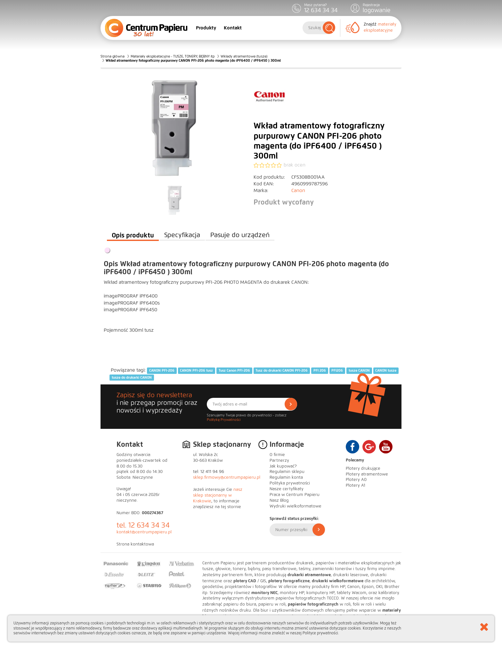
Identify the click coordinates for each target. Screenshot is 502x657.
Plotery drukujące (363, 468)
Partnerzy (279, 460)
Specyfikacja (182, 235)
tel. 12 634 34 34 (143, 525)
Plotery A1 (355, 485)
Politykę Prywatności (223, 419)
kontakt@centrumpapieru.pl (144, 532)
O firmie (277, 454)
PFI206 (337, 370)
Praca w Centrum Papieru (295, 494)
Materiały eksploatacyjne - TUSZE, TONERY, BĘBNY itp (173, 56)
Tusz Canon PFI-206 (234, 370)
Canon (298, 190)
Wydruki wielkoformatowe (295, 506)
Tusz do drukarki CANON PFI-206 (281, 370)
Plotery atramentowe (367, 474)
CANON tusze (385, 370)
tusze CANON (359, 370)
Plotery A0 (356, 479)
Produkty (206, 28)
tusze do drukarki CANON (132, 377)
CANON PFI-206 (161, 370)
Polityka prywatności (290, 483)
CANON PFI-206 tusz (196, 370)
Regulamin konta (286, 477)
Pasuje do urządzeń (240, 235)
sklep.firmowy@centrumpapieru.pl (226, 477)
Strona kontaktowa (135, 544)
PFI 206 (319, 370)
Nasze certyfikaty (287, 488)
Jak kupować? (283, 466)
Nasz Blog (279, 500)
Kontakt (233, 28)
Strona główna (113, 56)
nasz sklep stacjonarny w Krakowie (217, 495)
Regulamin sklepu (287, 471)
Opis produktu (133, 235)
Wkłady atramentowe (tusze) (244, 56)
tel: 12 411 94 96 (208, 471)
